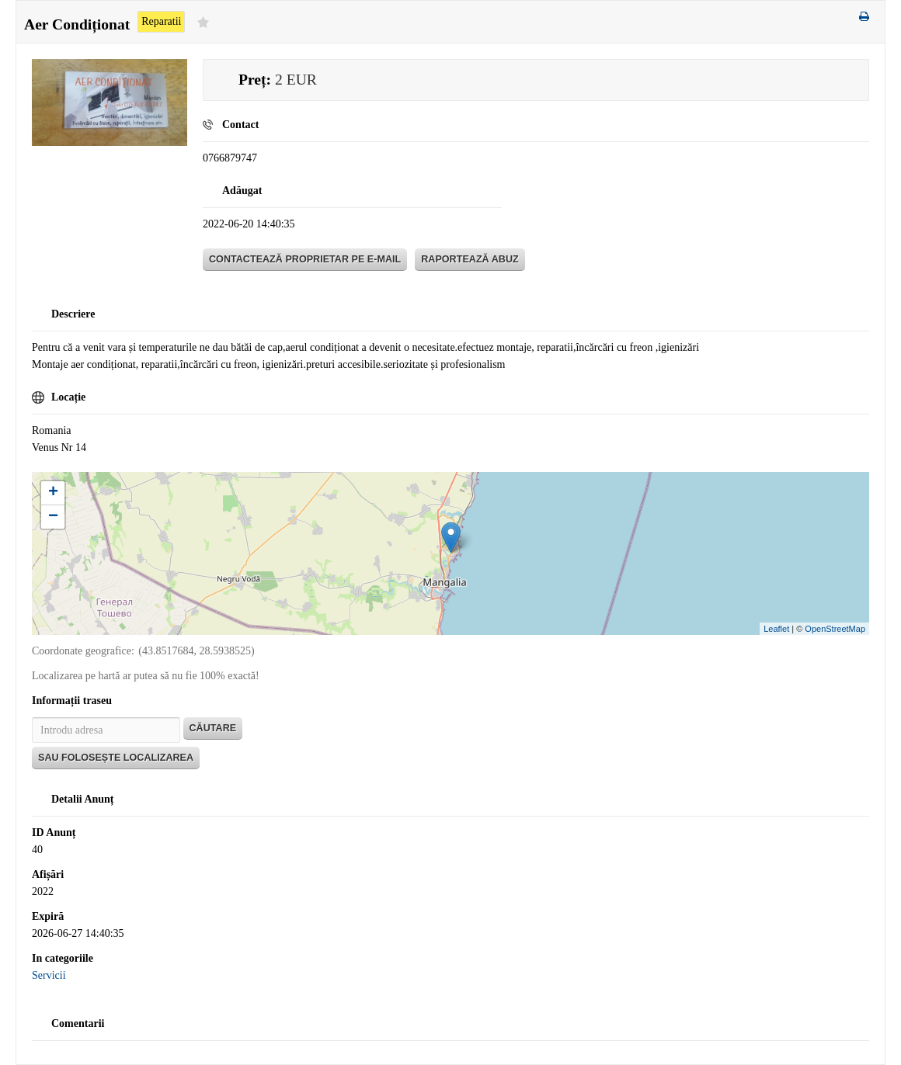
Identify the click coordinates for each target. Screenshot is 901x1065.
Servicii (49, 975)
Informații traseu (72, 700)
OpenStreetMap (835, 628)
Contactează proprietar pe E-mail (305, 259)
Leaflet (776, 628)
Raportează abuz (469, 259)
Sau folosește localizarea (115, 757)
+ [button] (53, 493)
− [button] (53, 517)
